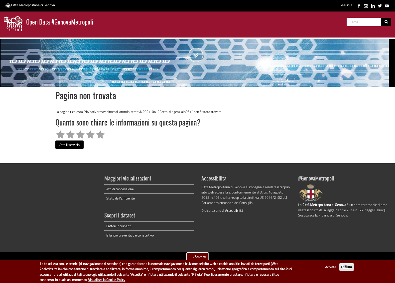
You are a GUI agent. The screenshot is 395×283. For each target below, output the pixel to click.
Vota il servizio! (69, 144)
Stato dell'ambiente (120, 198)
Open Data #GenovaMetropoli (59, 23)
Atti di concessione (120, 188)
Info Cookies (198, 257)
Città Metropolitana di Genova (30, 4)
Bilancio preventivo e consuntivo (130, 235)
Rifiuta (346, 268)
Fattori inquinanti (119, 226)
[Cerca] (386, 22)
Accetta (330, 268)
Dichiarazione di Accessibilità (222, 210)
